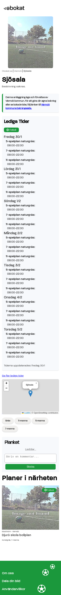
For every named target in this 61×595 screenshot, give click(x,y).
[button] (30, 393)
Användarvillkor (13, 589)
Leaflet (26, 413)
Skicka (30, 468)
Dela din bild (11, 581)
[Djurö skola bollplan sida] (30, 509)
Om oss (8, 573)
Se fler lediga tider (13, 375)
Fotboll (11, 130)
